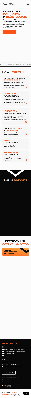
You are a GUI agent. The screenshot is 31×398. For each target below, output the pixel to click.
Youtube (6, 355)
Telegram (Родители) (9, 347)
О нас (3, 359)
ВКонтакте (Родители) (9, 353)
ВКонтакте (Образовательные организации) (14, 351)
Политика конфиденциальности (9, 382)
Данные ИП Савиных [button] (7, 379)
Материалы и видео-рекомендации (12, 367)
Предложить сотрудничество (10, 364)
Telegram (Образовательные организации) (14, 349)
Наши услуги (5, 362)
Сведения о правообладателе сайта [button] (10, 377)
